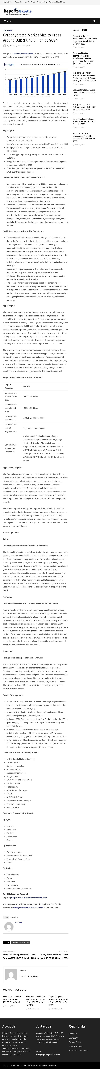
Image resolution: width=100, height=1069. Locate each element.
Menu (7, 21)
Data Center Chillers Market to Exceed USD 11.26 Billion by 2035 (84, 92)
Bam (54, 1065)
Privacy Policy (42, 2)
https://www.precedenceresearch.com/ (29, 897)
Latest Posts (15, 917)
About (6, 917)
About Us (18, 2)
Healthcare (7, 30)
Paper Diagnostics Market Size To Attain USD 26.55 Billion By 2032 (58, 1001)
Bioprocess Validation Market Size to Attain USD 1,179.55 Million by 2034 (35, 1001)
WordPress (44, 1065)
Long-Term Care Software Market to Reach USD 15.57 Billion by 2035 (84, 121)
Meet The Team (29, 2)
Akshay (11, 46)
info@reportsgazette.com (48, 1054)
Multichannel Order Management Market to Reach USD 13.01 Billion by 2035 (84, 137)
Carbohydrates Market (20, 943)
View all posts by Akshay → (30, 976)
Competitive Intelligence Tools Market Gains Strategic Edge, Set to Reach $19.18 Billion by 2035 (85, 40)
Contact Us (74, 1038)
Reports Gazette (23, 1065)
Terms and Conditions (57, 2)
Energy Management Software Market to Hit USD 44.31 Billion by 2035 (84, 107)
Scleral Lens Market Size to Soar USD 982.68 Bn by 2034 (12, 999)
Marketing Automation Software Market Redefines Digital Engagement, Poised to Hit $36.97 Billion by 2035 (84, 77)
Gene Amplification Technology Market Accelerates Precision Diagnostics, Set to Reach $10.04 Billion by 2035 (83, 58)
